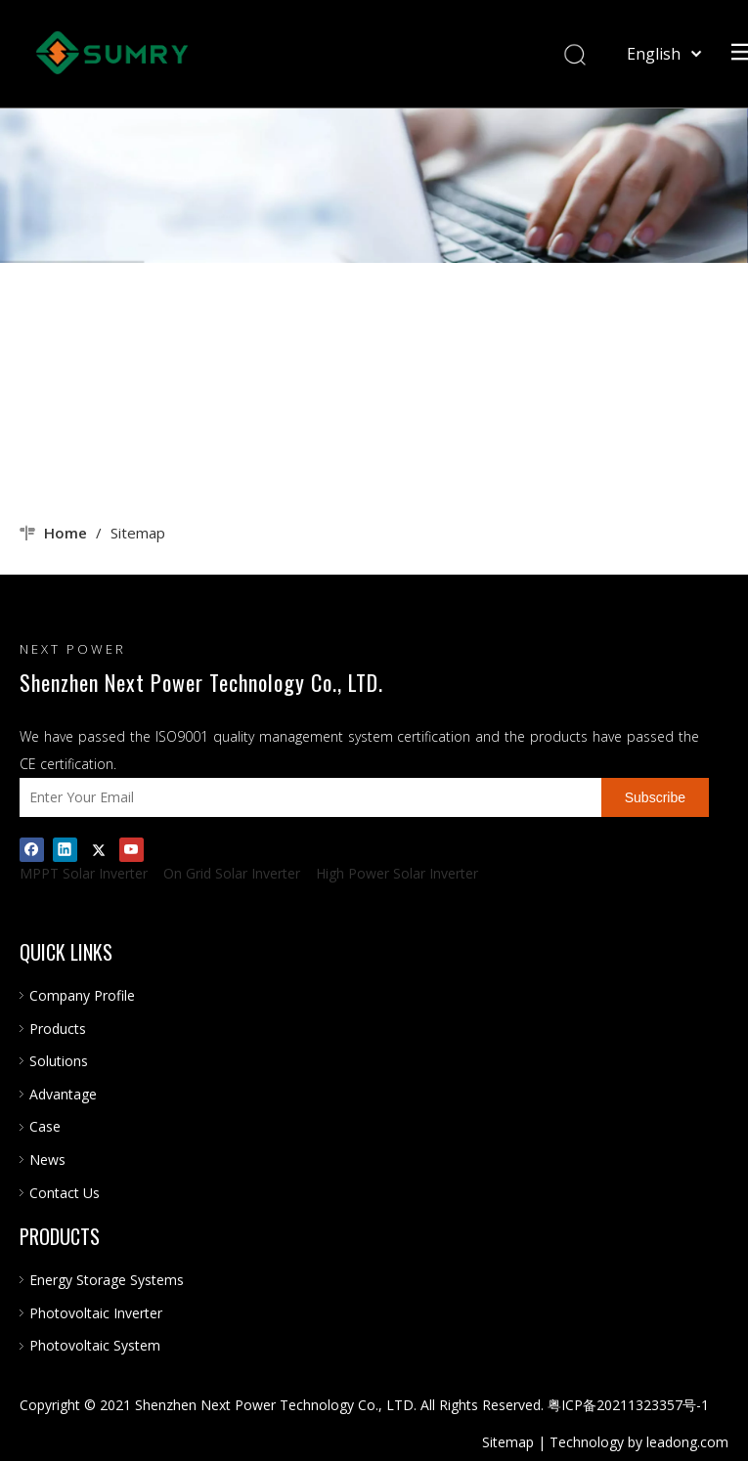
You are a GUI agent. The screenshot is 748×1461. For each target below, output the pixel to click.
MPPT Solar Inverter (84, 873)
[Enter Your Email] (306, 797)
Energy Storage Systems (106, 1279)
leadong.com (687, 1442)
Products (57, 1028)
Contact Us (64, 1192)
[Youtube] (131, 849)
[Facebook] (32, 849)
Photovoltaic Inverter (95, 1313)
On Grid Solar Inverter (231, 873)
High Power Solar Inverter (397, 873)
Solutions (58, 1061)
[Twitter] (98, 849)
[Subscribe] (655, 797)
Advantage (63, 1094)
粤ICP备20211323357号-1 (628, 1405)
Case (45, 1126)
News (47, 1159)
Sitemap (508, 1442)
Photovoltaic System (94, 1345)
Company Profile (82, 995)
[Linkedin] (65, 849)
